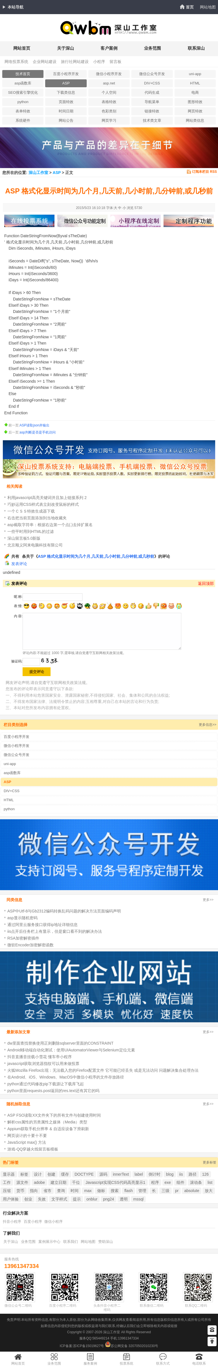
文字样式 (59, 1199)
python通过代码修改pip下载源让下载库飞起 (45, 1084)
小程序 (99, 61)
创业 (28, 1199)
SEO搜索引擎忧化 (23, 92)
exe (168, 1182)
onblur (91, 1199)
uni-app (195, 74)
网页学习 (109, 120)
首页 (190, 7)
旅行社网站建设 (75, 61)
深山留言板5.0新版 (23, 538)
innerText (121, 1174)
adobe (39, 1182)
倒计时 (154, 1174)
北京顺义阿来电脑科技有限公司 (35, 545)
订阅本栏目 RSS (204, 172)
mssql (138, 1199)
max (87, 1190)
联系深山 (196, 48)
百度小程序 (33, 1221)
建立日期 (58, 1182)
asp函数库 (22, 83)
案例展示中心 (49, 1241)
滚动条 (196, 1182)
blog (169, 1174)
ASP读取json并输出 (34, 425)
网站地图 (208, 7)
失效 (42, 1199)
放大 (209, 1190)
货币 (20, 1190)
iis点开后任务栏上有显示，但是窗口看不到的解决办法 (54, 931)
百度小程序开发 (66, 74)
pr (176, 1190)
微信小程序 (53, 1221)
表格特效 (109, 102)
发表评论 (19, 563)
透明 (124, 1199)
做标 (101, 1190)
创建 (51, 1174)
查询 (61, 1190)
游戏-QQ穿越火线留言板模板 (32, 1149)
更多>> (208, 900)
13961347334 (21, 1266)
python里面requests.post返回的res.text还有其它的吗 (53, 1090)
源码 (103, 1174)
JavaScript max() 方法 (26, 1142)
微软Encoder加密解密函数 (30, 945)
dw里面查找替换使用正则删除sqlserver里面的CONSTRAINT (60, 1043)
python (23, 102)
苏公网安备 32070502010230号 (131, 1346)
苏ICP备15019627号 (88, 1346)
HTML (195, 83)
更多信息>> (207, 725)
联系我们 (70, 1241)
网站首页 (21, 48)
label (139, 1174)
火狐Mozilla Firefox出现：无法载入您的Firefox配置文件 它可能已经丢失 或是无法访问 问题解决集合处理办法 (103, 1070)
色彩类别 (109, 111)
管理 (142, 1190)
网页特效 (195, 111)
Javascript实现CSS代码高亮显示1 (115, 1182)
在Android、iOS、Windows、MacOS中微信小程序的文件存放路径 (65, 1077)
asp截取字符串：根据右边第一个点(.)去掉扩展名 (50, 524)
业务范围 (152, 48)
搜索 (115, 1190)
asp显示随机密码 (22, 918)
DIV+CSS (152, 83)
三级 (165, 1190)
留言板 (115, 61)
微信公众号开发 (152, 74)
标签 (24, 1174)
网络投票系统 (16, 61)
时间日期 (66, 111)
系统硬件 (23, 120)
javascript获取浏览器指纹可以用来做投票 (43, 1063)
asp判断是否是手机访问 (37, 432)
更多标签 (209, 1162)
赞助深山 (105, 1241)
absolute (191, 1190)
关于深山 (65, 48)
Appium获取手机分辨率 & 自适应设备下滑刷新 (48, 1129)
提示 (77, 1199)
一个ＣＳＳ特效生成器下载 (31, 511)
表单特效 (23, 111)
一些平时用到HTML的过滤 (30, 531)
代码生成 (152, 92)
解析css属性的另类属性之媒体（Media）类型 (47, 1122)
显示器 (9, 1174)
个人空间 (109, 92)
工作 (7, 1182)
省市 (47, 1190)
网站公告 (66, 120)
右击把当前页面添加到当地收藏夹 (37, 518)
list (210, 1182)
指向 (34, 1190)
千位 (76, 1182)
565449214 (100, 1338)
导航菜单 (152, 102)
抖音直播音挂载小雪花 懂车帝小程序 (39, 1057)
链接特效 (152, 111)
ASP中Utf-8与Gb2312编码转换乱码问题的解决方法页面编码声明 (64, 911)
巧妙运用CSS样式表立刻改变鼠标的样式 (43, 504)
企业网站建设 (44, 61)
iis (181, 1174)
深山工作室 (38, 172)
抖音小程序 (12, 1221)
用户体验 (11, 1199)
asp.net (109, 83)
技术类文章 (152, 120)
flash (128, 1190)
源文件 (22, 1182)
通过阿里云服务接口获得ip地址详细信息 (42, 924)
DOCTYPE (84, 1174)
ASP (66, 83)
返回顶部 (206, 583)
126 (205, 1174)
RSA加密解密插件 (23, 938)
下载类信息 (66, 92)
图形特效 (195, 102)
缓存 (65, 1174)
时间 (75, 1190)
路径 (193, 1174)
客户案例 (109, 48)
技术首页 (23, 74)
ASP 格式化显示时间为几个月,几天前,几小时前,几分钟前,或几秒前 (96, 556)
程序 (155, 1182)
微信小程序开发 (109, 74)
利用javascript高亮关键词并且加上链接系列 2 (47, 497)
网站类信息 (195, 120)
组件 (180, 1182)
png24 (108, 1199)
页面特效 (66, 102)
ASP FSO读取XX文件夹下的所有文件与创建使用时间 (54, 1115)
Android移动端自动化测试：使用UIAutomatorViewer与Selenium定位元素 (71, 1050)
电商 (195, 92)
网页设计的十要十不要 (27, 1135)
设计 (38, 1174)
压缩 (7, 1190)
